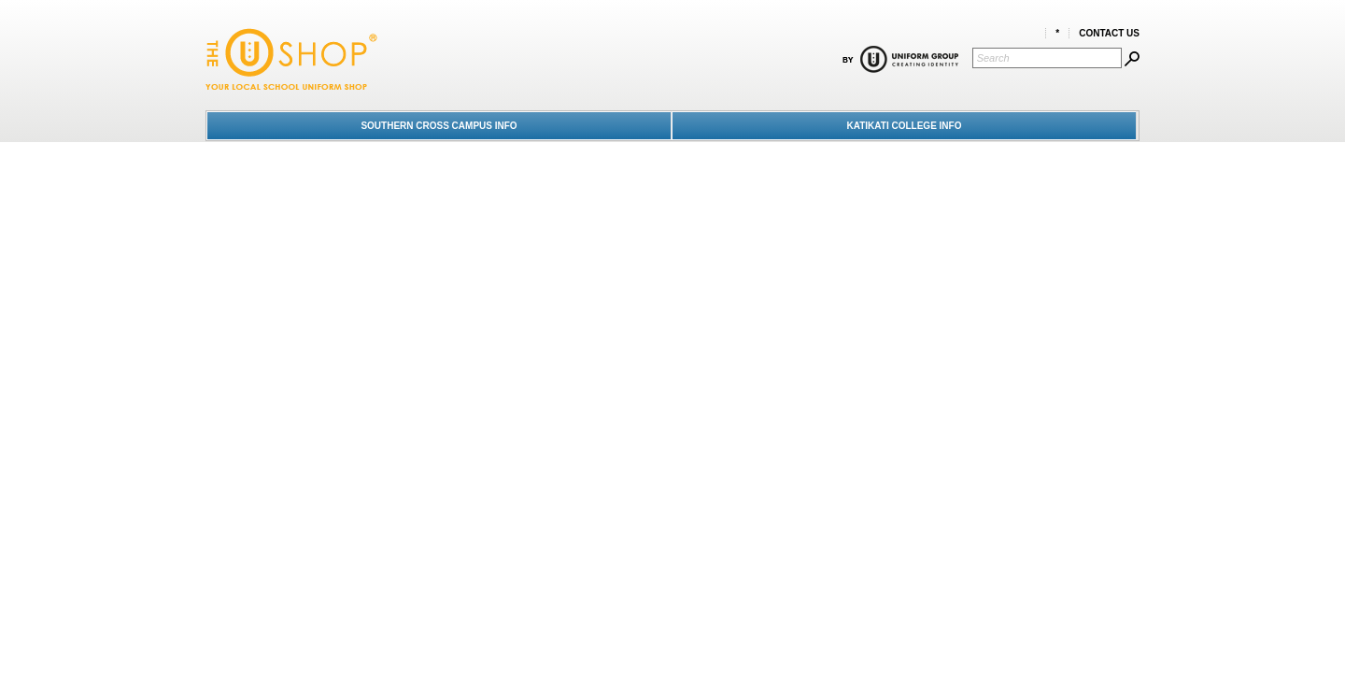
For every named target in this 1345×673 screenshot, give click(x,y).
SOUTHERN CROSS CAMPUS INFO (439, 126)
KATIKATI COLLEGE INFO (904, 126)
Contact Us (1109, 33)
